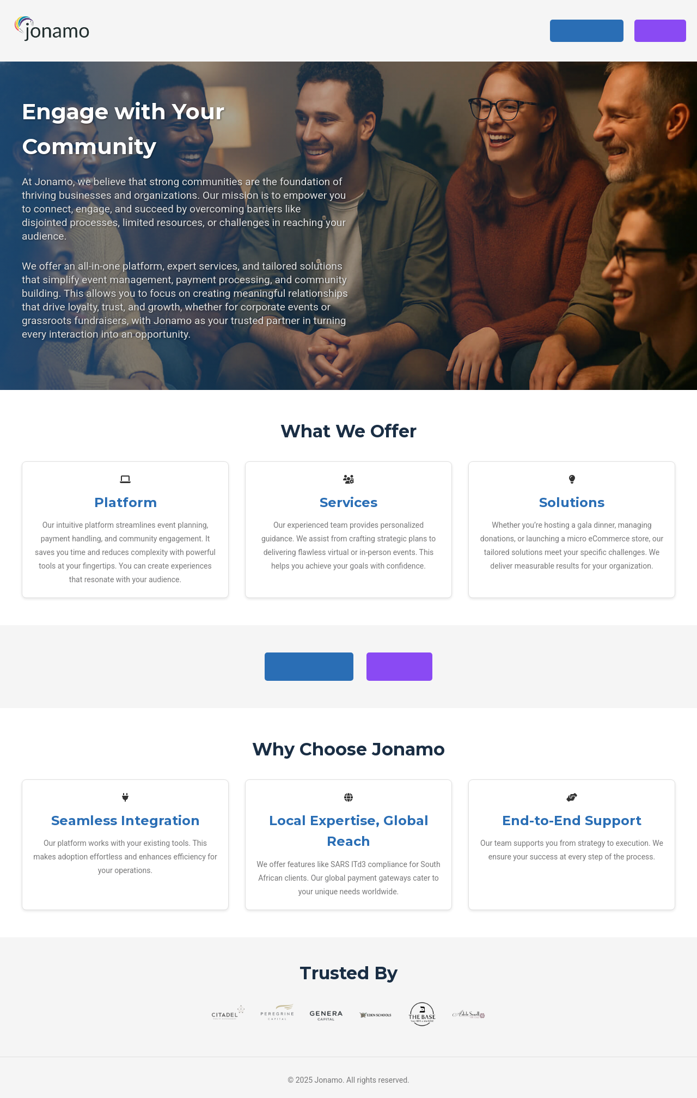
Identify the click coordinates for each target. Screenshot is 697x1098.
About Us (516, 30)
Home (308, 30)
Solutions (460, 30)
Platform (355, 30)
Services (407, 30)
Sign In (660, 31)
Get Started (587, 31)
